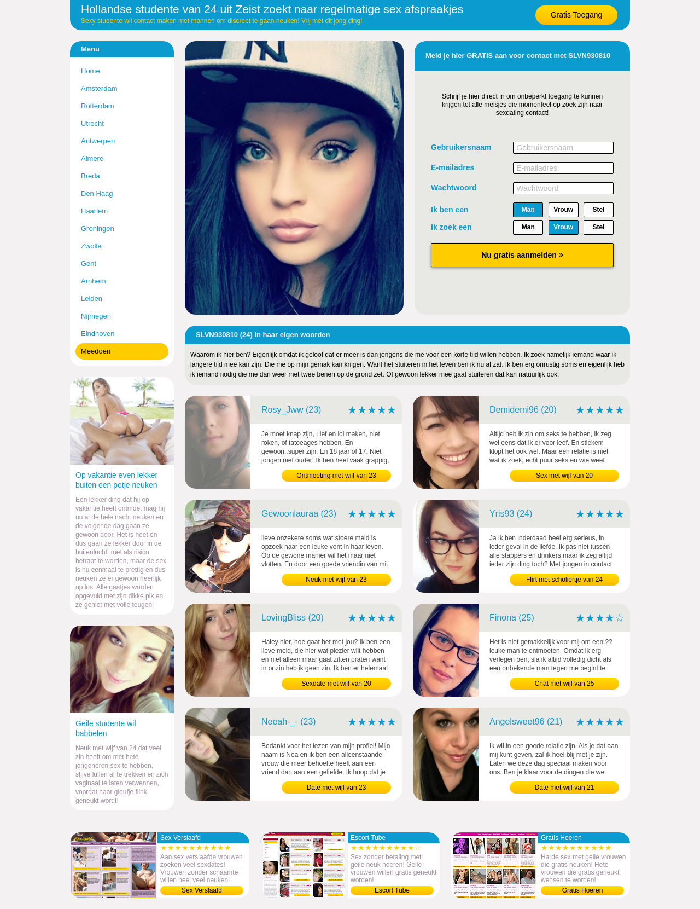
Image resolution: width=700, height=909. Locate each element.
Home (90, 71)
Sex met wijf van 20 (564, 475)
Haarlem (94, 211)
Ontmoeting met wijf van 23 (336, 475)
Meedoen (95, 351)
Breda (90, 176)
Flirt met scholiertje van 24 (564, 579)
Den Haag (97, 193)
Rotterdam (97, 106)
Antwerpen (98, 141)
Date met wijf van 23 (336, 787)
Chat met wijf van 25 (564, 683)
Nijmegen (96, 316)
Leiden (91, 298)
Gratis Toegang (577, 14)
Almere (92, 158)
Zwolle (91, 246)
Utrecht (92, 123)
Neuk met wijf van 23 (336, 579)
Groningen (97, 228)
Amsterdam (99, 88)
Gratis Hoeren (582, 890)
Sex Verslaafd (202, 890)
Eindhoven (97, 333)
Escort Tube (392, 890)
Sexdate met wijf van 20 (336, 683)
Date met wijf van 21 (564, 787)
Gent (88, 263)
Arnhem (93, 281)
